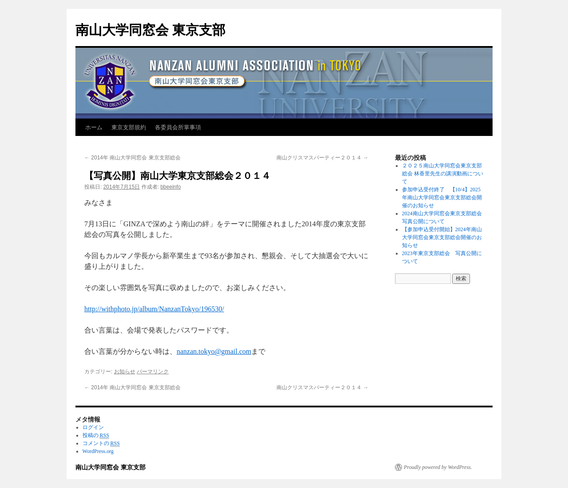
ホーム (94, 127)
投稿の (96, 435)
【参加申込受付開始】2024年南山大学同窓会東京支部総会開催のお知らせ (442, 237)
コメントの (101, 443)
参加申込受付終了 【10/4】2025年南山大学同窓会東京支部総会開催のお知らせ (442, 197)
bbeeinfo (170, 187)
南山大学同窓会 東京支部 (150, 30)
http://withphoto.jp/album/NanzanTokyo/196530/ (154, 309)
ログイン (93, 427)
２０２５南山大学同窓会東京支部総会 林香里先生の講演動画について (442, 174)
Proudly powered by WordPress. (438, 467)
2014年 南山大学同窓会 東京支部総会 (132, 158)
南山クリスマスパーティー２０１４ (322, 158)
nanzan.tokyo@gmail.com (214, 351)
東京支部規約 (128, 127)
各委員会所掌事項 (178, 127)
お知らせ (124, 371)
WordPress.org (98, 451)
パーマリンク (153, 371)
